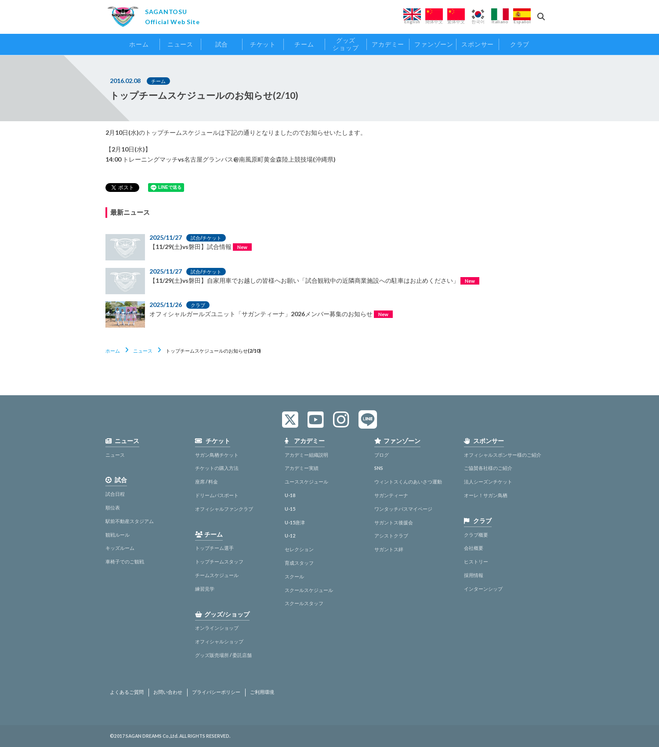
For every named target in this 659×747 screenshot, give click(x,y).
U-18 (290, 495)
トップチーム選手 (214, 548)
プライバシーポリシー (216, 692)
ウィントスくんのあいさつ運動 (408, 481)
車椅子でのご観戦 (124, 561)
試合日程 (115, 494)
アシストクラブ (391, 535)
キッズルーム (119, 548)
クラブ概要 (476, 535)
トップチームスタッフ (219, 561)
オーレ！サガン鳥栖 (485, 495)
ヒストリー (476, 561)
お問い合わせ (167, 692)
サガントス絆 (388, 549)
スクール (294, 576)
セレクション (299, 549)
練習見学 (204, 589)
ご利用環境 (262, 692)
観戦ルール (117, 535)
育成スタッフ (299, 563)
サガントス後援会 (393, 522)
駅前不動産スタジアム (129, 521)
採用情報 (473, 575)
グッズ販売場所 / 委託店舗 (223, 655)
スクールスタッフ (304, 603)
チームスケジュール (217, 575)
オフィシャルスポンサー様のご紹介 (502, 455)
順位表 (112, 507)
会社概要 (473, 548)
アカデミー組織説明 (306, 455)
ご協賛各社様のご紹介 (488, 468)
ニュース (142, 351)
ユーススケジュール (306, 481)
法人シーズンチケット (488, 481)
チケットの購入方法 (217, 468)
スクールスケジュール (309, 590)
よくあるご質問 (127, 692)
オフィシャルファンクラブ (224, 509)
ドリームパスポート (217, 495)
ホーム (112, 351)
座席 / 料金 (206, 481)
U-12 (290, 535)
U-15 (290, 509)
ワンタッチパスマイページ (403, 509)
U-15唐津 (295, 522)
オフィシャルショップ (219, 641)
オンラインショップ (217, 628)
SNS (378, 468)
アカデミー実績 (302, 468)
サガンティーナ (391, 495)
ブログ (381, 455)
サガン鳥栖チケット (217, 455)
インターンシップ (483, 589)
